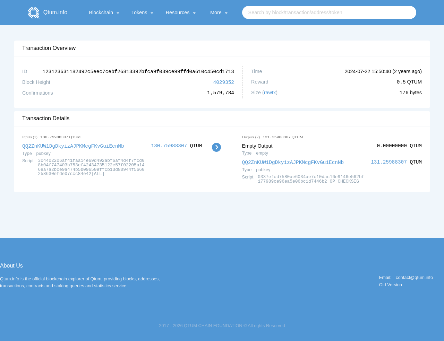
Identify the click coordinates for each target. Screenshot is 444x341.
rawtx (270, 92)
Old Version (390, 284)
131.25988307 (389, 161)
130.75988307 (169, 145)
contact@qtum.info (414, 276)
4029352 (223, 81)
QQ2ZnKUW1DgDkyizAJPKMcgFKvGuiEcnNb (73, 145)
